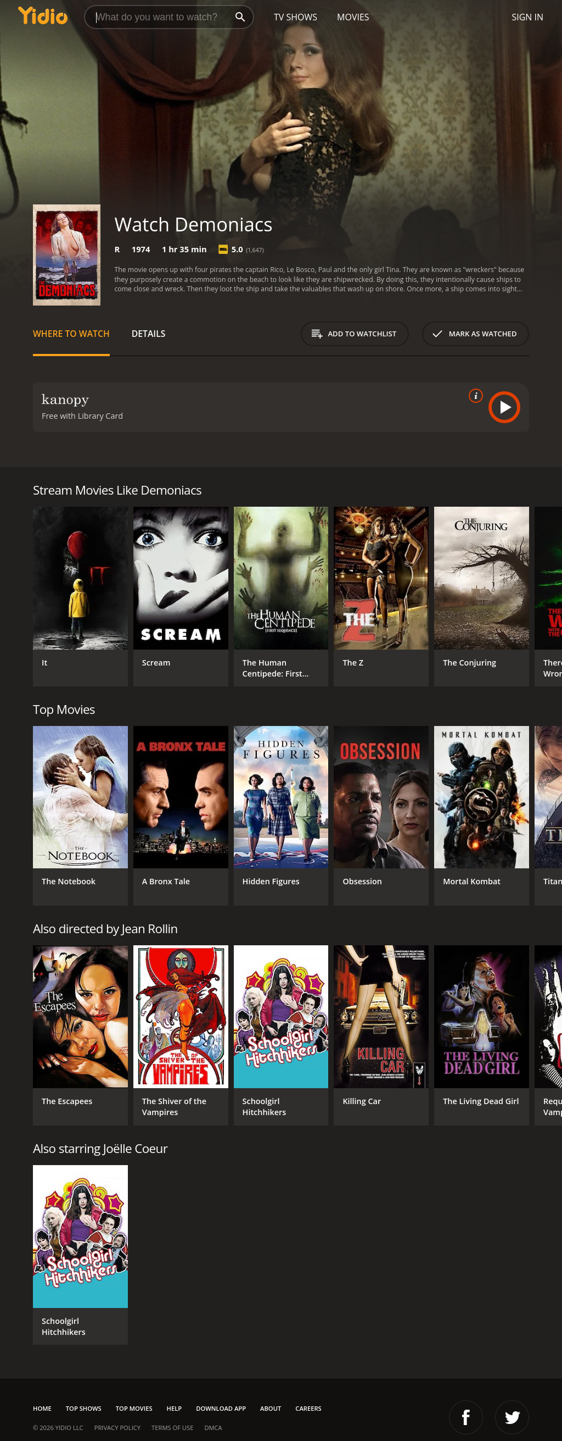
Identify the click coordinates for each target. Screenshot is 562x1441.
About (270, 1408)
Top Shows (84, 1408)
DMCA (213, 1427)
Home (42, 1408)
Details (149, 334)
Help (174, 1408)
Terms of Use (172, 1427)
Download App (221, 1408)
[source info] (473, 396)
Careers (308, 1408)
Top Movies (134, 1408)
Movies (353, 17)
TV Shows (295, 17)
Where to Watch (71, 334)
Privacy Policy (117, 1427)
